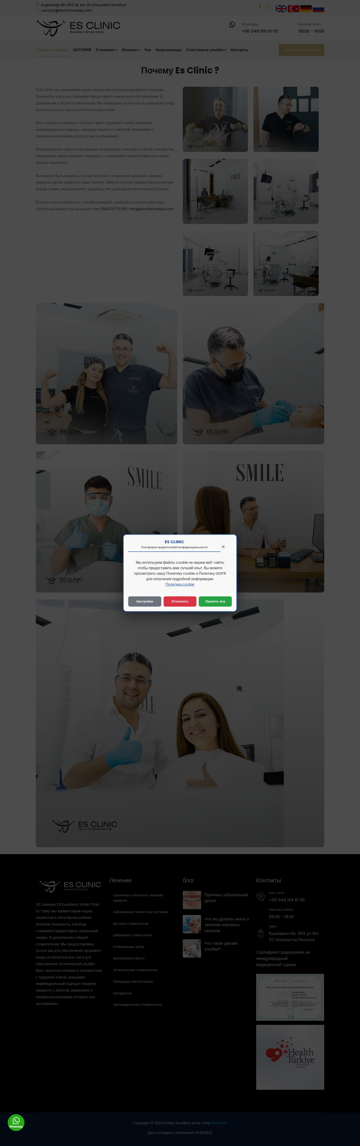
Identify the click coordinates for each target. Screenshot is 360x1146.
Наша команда (168, 50)
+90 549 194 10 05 (287, 900)
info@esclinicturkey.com (151, 209)
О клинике (106, 50)
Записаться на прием (301, 50)
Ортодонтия (122, 993)
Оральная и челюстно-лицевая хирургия (138, 898)
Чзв (147, 50)
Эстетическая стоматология (135, 969)
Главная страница (52, 50)
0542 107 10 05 (114, 209)
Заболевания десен (128, 958)
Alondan (219, 1123)
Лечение (131, 50)
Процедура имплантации (133, 981)
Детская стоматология (130, 923)
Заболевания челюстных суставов (140, 911)
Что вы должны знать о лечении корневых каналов (227, 924)
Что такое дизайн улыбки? (221, 946)
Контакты (239, 50)
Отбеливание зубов (128, 946)
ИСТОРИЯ (82, 50)
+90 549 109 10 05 (260, 31)
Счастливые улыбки (206, 50)
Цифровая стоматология (132, 935)
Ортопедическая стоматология (137, 1004)
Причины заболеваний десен (226, 897)
